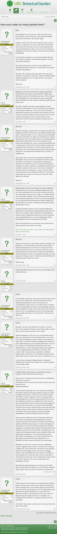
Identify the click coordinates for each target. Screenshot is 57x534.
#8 (54, 367)
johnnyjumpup (5, 41)
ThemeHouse (23, 529)
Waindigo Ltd (24, 532)
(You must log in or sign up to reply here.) (46, 513)
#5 (54, 265)
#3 (54, 183)
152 (11, 47)
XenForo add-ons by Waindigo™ (9, 532)
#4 (54, 234)
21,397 (10, 108)
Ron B (3, 103)
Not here (10, 112)
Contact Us (50, 526)
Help (55, 526)
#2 (54, 121)
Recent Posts (4, 16)
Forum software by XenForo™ (14, 528)
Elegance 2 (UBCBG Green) (7, 526)
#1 (54, 87)
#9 (54, 474)
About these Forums (44, 12)
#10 (54, 509)
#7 (54, 318)
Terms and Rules (52, 528)
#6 (54, 289)
